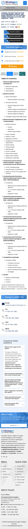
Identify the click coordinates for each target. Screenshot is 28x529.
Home (3, 8)
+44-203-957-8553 (12, 318)
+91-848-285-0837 (11, 331)
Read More (20, 453)
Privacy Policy (21, 466)
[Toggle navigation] (25, 3)
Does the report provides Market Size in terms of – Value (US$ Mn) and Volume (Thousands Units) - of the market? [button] (14, 383)
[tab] (14, 348)
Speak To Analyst (22, 73)
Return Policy (21, 477)
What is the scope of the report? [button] (13, 347)
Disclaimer (20, 469)
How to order (21, 480)
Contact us (14, 425)
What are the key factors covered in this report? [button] (13, 397)
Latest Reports (7, 469)
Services (19, 24)
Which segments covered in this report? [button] (14, 391)
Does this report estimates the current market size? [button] (13, 374)
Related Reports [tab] (16, 73)
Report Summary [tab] (3, 73)
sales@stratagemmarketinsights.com (15, 305)
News (4, 471)
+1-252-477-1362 (11, 311)
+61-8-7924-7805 (11, 324)
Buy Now (12, 66)
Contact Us (6, 474)
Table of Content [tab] (9, 73)
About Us (5, 477)
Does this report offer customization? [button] (12, 404)
